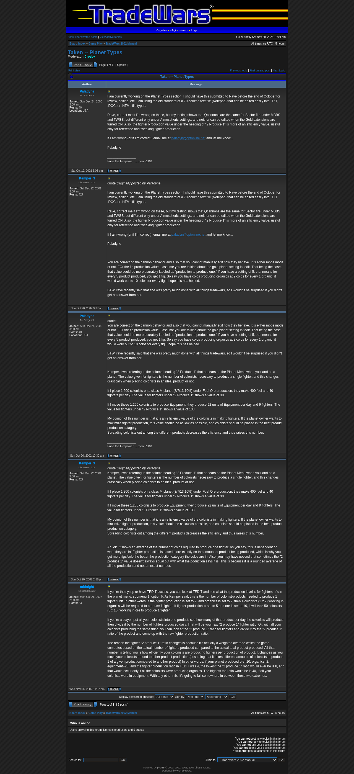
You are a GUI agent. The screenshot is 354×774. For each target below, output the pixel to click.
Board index (77, 43)
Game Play (95, 43)
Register (161, 30)
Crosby (90, 56)
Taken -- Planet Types (95, 52)
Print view (74, 70)
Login (194, 30)
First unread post (260, 70)
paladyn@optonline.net (188, 138)
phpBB (161, 767)
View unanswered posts (82, 36)
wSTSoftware (183, 770)
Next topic (279, 70)
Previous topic (239, 70)
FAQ (173, 30)
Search (183, 30)
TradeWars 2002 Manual (121, 43)
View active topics (111, 36)
